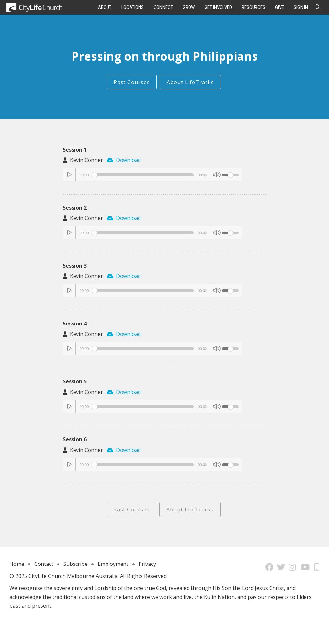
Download (124, 160)
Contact (43, 563)
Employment (113, 563)
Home (16, 563)
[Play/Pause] (69, 174)
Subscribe (75, 563)
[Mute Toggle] (216, 174)
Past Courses (132, 82)
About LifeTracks (190, 82)
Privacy (147, 563)
